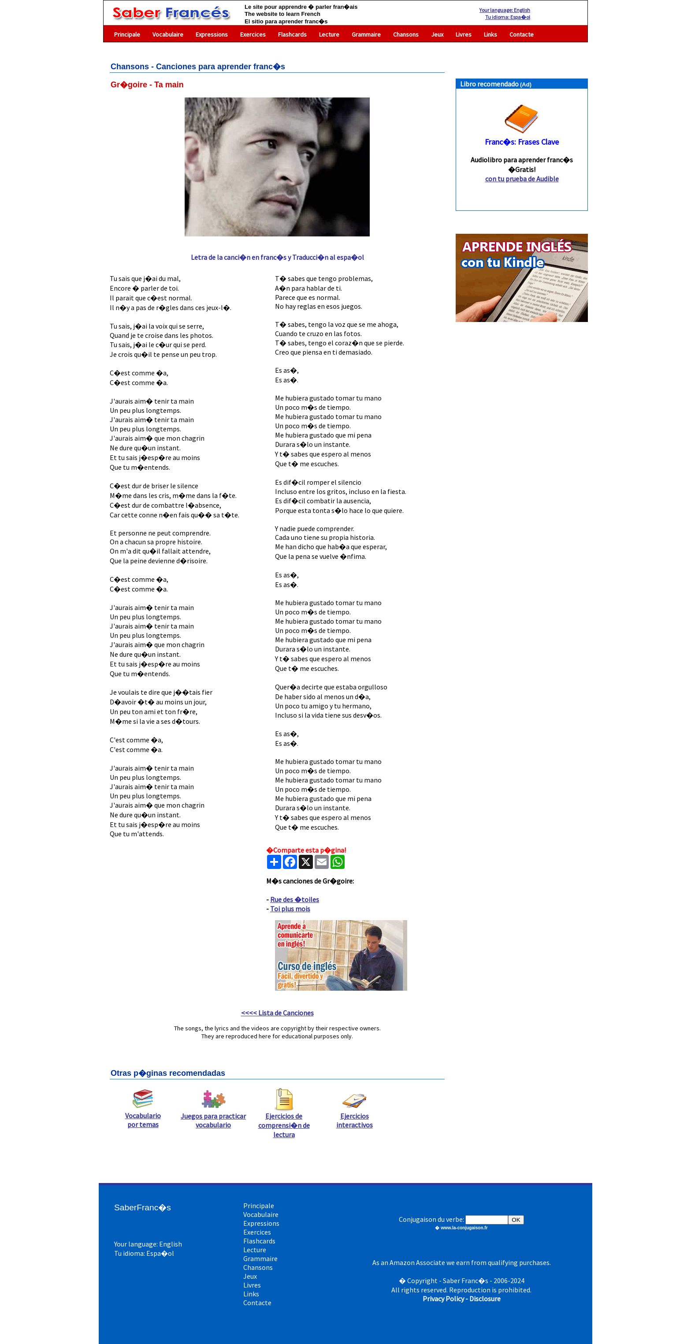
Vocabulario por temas (143, 1116)
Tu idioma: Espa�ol (507, 17)
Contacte (521, 34)
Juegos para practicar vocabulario (213, 1116)
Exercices (253, 34)
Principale (127, 34)
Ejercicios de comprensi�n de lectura (284, 1121)
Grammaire (366, 34)
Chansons (406, 34)
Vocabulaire (167, 34)
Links (490, 34)
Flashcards (292, 34)
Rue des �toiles (294, 899)
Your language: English (504, 10)
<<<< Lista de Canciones (277, 1012)
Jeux (437, 34)
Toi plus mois (290, 908)
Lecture (329, 34)
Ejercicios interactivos (354, 1116)
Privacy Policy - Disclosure (462, 1298)
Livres (464, 34)
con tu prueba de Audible (522, 178)
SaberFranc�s (142, 1207)
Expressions (212, 34)
